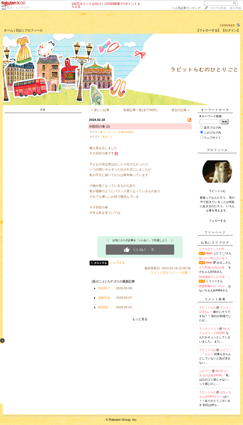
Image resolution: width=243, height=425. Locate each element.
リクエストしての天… (213, 249)
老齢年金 (104, 297)
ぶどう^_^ (205, 371)
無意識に (104, 307)
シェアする (117, 262)
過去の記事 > (180, 110)
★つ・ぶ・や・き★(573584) (117, 132)
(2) (108, 126)
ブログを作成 (217, 8)
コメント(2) (158, 272)
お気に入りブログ (215, 242)
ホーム (8, 30)
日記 (19, 30)
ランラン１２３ (209, 328)
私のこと (108, 136)
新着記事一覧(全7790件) (140, 110)
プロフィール (33, 30)
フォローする (217, 220)
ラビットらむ (207, 307)
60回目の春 (97, 126)
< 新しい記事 (100, 110)
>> (186, 8)
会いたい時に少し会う (213, 258)
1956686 (227, 25)
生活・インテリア (18, 7)
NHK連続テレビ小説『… (214, 276)
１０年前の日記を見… (213, 267)
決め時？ (104, 288)
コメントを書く (180, 272)
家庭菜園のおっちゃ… (213, 286)
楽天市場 (235, 8)
